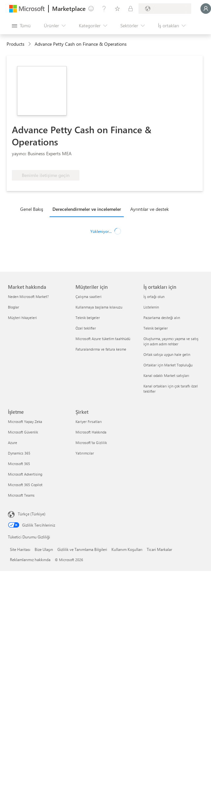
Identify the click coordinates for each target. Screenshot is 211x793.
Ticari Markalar (159, 549)
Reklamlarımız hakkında (30, 559)
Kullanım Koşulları (126, 549)
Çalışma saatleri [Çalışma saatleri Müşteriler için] (88, 296)
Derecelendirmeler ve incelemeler (86, 209)
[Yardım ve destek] (104, 8)
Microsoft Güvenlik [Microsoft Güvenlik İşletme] (23, 432)
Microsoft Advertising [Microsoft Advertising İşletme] (25, 474)
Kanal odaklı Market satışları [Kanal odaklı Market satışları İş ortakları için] (166, 375)
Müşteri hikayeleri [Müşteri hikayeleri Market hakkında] (22, 317)
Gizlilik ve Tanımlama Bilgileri (82, 549)
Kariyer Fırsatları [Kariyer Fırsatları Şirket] (88, 421)
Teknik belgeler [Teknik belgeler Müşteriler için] (87, 317)
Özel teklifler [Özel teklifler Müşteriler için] (85, 328)
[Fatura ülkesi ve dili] (164, 8)
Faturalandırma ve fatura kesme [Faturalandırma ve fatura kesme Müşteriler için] (100, 349)
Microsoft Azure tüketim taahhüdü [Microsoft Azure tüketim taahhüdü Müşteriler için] (102, 338)
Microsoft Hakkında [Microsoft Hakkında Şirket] (90, 432)
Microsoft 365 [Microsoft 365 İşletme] (19, 463)
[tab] (33, 209)
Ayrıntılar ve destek (149, 209)
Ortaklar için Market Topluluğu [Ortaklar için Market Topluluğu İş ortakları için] (168, 364)
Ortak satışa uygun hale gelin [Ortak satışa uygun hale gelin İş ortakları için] (166, 354)
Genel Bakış (31, 209)
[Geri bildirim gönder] (91, 8)
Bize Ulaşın (44, 549)
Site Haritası (20, 549)
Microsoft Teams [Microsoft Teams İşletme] (21, 495)
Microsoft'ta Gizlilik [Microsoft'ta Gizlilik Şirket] (91, 442)
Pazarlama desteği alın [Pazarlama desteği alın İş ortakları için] (161, 317)
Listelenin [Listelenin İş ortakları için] (151, 307)
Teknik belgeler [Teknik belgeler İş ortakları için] (155, 328)
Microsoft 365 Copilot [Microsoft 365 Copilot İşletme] (25, 484)
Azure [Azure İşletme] (12, 442)
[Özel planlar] (130, 8)
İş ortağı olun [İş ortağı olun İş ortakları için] (154, 296)
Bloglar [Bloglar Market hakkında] (13, 307)
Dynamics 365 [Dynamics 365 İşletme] (19, 453)
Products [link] (15, 44)
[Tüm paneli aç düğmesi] (21, 25)
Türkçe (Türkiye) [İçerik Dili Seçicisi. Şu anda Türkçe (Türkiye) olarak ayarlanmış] (31, 513)
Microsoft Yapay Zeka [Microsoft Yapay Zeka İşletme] (25, 421)
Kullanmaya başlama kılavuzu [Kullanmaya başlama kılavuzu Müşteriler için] (98, 307)
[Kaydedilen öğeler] (117, 8)
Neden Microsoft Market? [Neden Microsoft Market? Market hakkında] (28, 296)
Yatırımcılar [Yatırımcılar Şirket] (84, 453)
